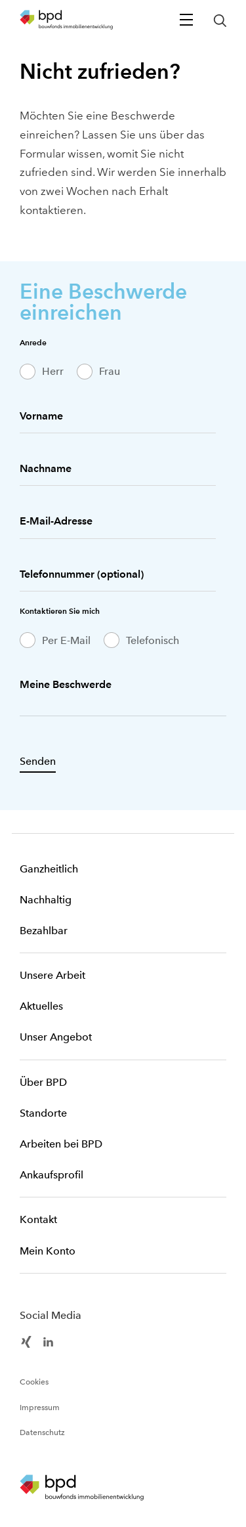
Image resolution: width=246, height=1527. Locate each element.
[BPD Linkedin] (48, 1340)
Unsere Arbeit (52, 975)
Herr (53, 371)
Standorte (43, 1113)
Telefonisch (152, 640)
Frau (109, 371)
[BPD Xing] (26, 1340)
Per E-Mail (66, 640)
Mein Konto (47, 1251)
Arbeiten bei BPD (61, 1144)
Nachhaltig (46, 899)
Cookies (34, 1382)
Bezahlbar (44, 930)
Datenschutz (42, 1432)
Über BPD (43, 1082)
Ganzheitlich (49, 869)
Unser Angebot (56, 1037)
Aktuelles (41, 1006)
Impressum (40, 1407)
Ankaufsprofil (51, 1175)
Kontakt (38, 1219)
